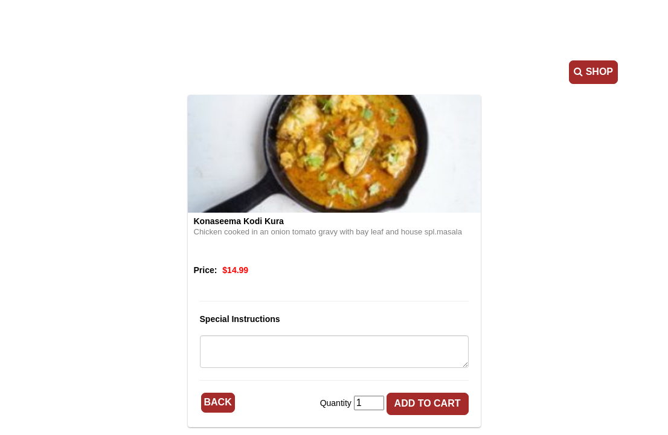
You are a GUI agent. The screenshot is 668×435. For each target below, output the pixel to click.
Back (218, 402)
